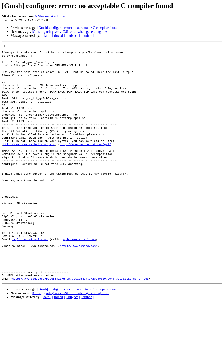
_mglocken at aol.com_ (30, 279)
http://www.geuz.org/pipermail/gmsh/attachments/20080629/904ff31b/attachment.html (80, 326)
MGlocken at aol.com (50, 16)
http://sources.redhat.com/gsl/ (29, 164)
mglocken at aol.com (79, 279)
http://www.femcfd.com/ (78, 286)
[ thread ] (58, 35)
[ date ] (46, 35)
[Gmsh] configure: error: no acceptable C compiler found (77, 28)
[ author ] (87, 35)
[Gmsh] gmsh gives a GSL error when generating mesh (70, 31)
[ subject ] (73, 35)
